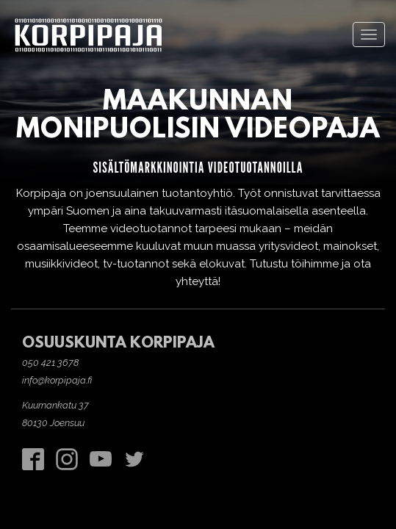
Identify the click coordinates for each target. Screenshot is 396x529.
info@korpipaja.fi (57, 380)
